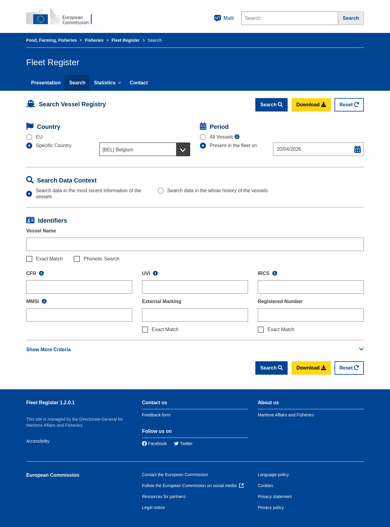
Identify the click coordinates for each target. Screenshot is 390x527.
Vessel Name (41, 230)
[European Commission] (63, 16)
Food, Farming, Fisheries (51, 40)
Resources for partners (163, 496)
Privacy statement (275, 496)
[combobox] (145, 149)
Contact (138, 82)
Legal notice (153, 507)
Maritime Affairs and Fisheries (286, 414)
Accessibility (37, 441)
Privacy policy (271, 507)
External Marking (161, 301)
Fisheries (94, 40)
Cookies (265, 485)
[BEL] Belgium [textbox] (117, 149)
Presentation (46, 82)
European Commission (52, 475)
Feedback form (156, 414)
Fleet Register (126, 40)
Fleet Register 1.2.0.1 (50, 402)
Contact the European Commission (175, 474)
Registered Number (280, 301)
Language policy (273, 474)
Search (77, 82)
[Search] (351, 18)
